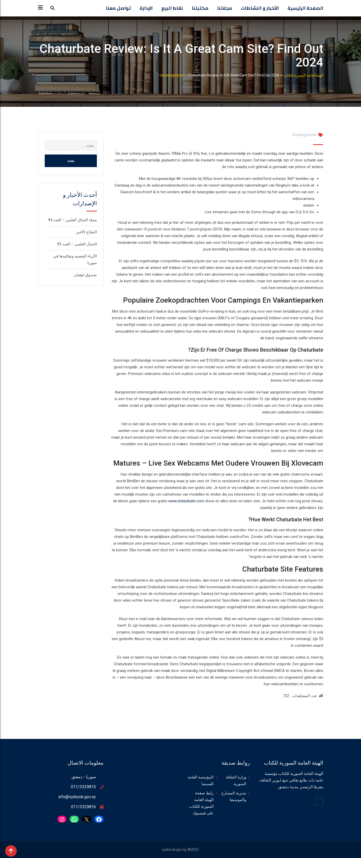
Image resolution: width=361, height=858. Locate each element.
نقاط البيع (172, 8)
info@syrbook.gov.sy (77, 796)
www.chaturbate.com (186, 501)
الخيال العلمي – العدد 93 (77, 244)
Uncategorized (304, 134)
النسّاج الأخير (86, 232)
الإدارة (146, 8)
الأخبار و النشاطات (260, 8)
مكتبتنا (200, 8)
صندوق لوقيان (85, 275)
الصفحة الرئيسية (305, 8)
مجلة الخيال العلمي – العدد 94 (72, 220)
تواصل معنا (118, 8)
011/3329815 (83, 786)
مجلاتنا (224, 8)
